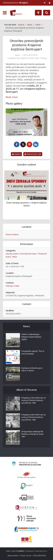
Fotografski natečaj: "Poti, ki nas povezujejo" (32, 352)
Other (14, 256)
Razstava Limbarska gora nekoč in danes (31, 369)
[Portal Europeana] (26, 486)
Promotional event (27, 253)
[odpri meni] (5, 13)
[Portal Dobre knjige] (27, 529)
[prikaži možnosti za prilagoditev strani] (45, 2)
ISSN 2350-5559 (39, 555)
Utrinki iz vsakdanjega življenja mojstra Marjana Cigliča (31, 336)
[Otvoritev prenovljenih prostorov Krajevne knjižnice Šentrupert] (26, 122)
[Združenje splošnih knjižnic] (26, 539)
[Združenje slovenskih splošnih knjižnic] (26, 508)
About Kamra (13, 555)
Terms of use (25, 555)
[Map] (38, 12)
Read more (12, 97)
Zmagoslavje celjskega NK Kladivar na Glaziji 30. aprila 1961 (32, 434)
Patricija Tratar (12, 285)
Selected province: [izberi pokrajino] (15, 2)
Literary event (12, 253)
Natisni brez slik (32, 154)
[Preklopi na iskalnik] (46, 12)
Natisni (16, 154)
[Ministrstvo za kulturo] (26, 464)
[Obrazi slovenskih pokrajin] (26, 518)
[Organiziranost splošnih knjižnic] (26, 474)
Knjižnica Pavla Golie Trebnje (33, 58)
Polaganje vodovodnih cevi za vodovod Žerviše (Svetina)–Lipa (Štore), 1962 (33, 400)
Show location (12, 234)
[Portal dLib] (26, 497)
